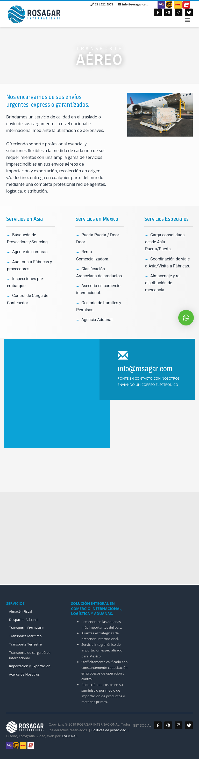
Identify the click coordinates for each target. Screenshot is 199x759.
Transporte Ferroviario (26, 627)
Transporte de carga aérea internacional (30, 655)
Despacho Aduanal (23, 619)
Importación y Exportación (29, 666)
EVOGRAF (69, 736)
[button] (186, 317)
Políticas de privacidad (108, 730)
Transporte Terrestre (25, 644)
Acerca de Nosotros (24, 674)
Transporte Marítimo (25, 636)
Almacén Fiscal (20, 611)
